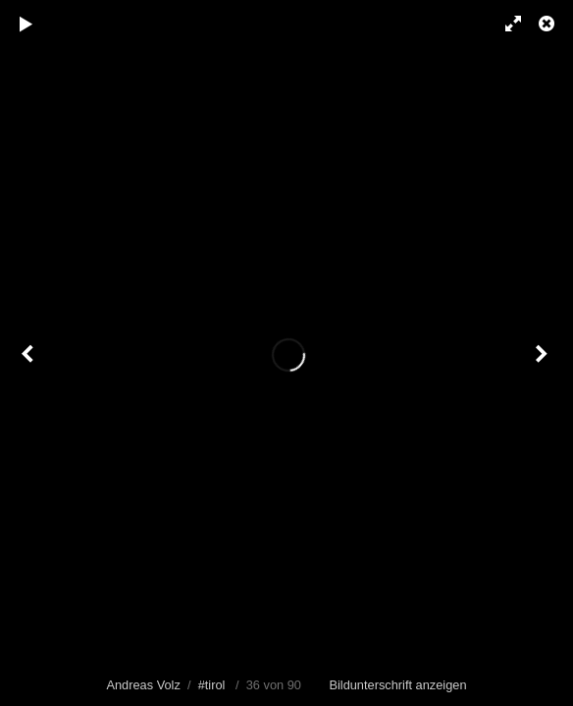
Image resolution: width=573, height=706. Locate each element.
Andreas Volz (143, 685)
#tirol (212, 685)
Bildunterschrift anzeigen (397, 685)
